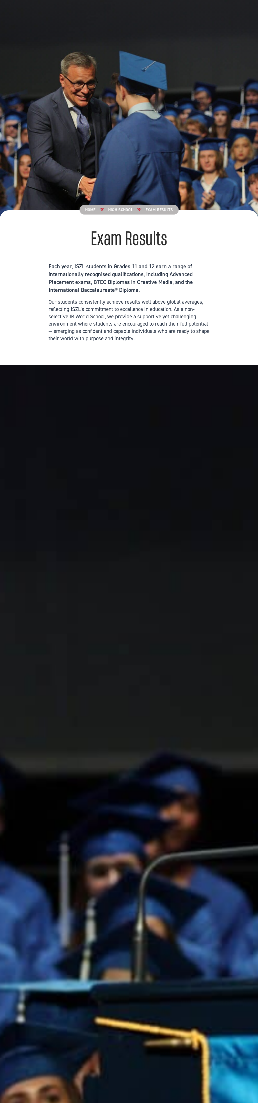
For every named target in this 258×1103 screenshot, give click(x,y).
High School (120, 210)
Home (90, 210)
